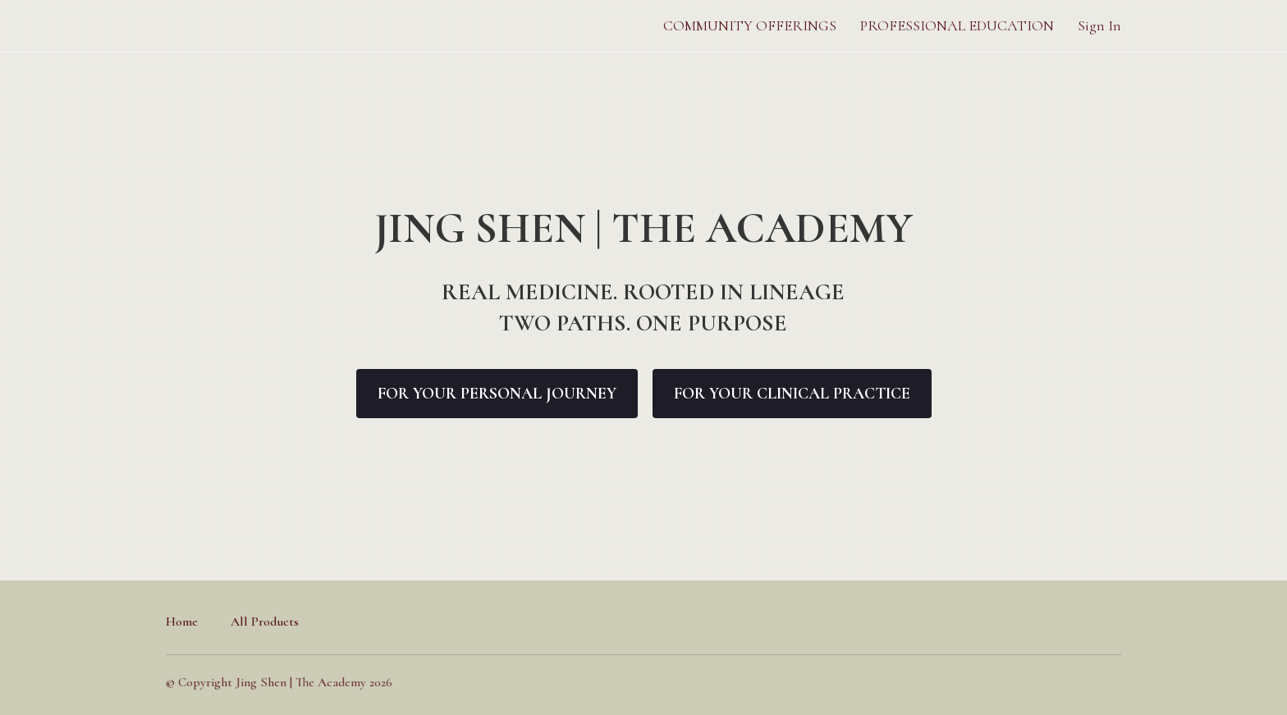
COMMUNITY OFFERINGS (749, 25)
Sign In (1099, 25)
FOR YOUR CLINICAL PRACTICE (792, 393)
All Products (265, 621)
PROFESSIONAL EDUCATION (957, 25)
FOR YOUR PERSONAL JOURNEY (497, 393)
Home (182, 621)
